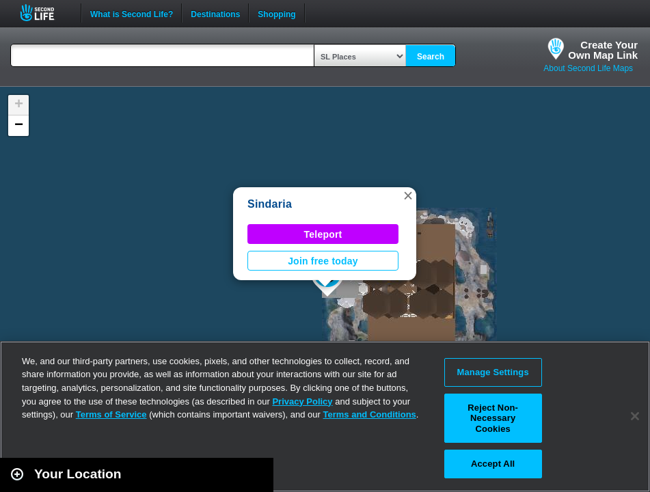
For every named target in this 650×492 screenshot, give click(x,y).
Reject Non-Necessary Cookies (493, 418)
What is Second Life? (131, 13)
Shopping (276, 13)
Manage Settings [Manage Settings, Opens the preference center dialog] (493, 372)
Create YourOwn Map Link (603, 50)
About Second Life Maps (588, 68)
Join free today (323, 261)
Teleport (323, 234)
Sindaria (269, 204)
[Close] (635, 416)
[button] (408, 195)
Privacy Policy (302, 401)
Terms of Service (111, 414)
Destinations (215, 13)
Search (430, 57)
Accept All (493, 464)
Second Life (44, 12)
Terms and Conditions (369, 414)
